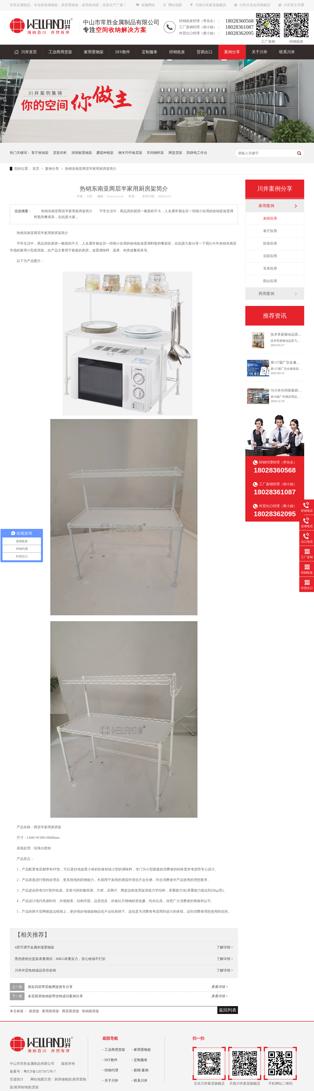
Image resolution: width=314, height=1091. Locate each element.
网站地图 (175, 5)
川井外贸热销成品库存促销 (35, 970)
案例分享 (52, 169)
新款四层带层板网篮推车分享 (50, 987)
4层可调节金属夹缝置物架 (34, 947)
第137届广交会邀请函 (287, 362)
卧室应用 (270, 243)
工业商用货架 (115, 1050)
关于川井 (111, 1080)
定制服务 (140, 1060)
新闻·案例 (141, 1070)
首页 (36, 169)
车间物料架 (155, 153)
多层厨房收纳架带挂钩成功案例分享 (55, 996)
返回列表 (227, 1010)
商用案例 (266, 293)
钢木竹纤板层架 (130, 153)
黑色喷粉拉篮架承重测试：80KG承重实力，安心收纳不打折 (60, 959)
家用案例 (266, 206)
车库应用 (270, 268)
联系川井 (140, 1080)
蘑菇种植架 (105, 153)
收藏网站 (148, 5)
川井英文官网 (294, 5)
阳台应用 (270, 281)
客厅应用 (270, 231)
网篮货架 (175, 153)
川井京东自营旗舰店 (254, 5)
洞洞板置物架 (81, 153)
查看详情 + (219, 987)
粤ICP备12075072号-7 (40, 1071)
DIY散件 (111, 1060)
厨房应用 (270, 218)
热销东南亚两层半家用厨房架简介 (91, 169)
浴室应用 (270, 256)
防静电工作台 (197, 153)
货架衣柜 (60, 153)
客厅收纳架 (40, 153)
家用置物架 (142, 1050)
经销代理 (111, 1070)
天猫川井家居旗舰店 (210, 5)
